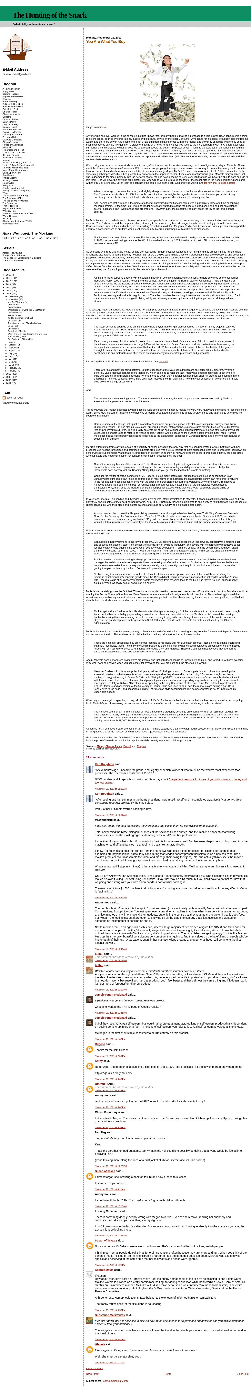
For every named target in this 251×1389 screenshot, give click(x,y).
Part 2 (13, 238)
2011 (9, 293)
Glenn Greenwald (11, 142)
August (12, 350)
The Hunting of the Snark (49, 15)
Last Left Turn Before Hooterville (19, 165)
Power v (11, 342)
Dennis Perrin (9, 122)
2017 (9, 274)
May (10, 359)
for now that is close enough (220, 182)
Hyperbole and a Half (13, 149)
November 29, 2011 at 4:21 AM (110, 1189)
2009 (9, 377)
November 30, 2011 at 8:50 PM (110, 1339)
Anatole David (104, 1269)
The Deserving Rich (17, 337)
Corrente (7, 116)
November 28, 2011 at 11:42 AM (110, 897)
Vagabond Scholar (12, 208)
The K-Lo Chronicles (13, 260)
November (13, 299)
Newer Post (92, 1373)
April (10, 362)
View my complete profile (16, 402)
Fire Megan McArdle (13, 134)
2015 (9, 281)
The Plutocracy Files (13, 198)
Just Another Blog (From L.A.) (18, 162)
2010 (9, 373)
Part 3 (20, 238)
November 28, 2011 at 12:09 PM (111, 960)
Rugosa (141, 746)
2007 (9, 383)
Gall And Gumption (12, 139)
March (11, 365)
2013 (9, 287)
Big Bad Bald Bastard (13, 96)
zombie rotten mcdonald (111, 994)
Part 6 (41, 238)
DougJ (127, 746)
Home (168, 1373)
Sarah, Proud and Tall (13, 188)
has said (163, 361)
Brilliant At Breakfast (13, 104)
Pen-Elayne (8, 175)
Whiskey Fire (9, 211)
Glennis (100, 1344)
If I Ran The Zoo (11, 155)
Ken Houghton (104, 764)
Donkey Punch (10, 127)
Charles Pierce (113, 746)
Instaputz (7, 160)
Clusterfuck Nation (12, 114)
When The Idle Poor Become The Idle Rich (27, 334)
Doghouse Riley (11, 124)
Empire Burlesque (12, 129)
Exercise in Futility (12, 132)
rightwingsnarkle (11, 223)
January (12, 371)
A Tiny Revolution (11, 88)
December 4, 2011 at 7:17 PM (109, 1362)
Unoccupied (13, 329)
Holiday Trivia (14, 305)
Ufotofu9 (100, 1084)
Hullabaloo (8, 147)
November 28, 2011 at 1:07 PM (110, 1039)
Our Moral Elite (15, 321)
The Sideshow (10, 203)
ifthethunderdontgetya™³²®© (17, 221)
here (104, 127)
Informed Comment (12, 157)
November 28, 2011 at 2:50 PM (110, 1056)
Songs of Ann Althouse (14, 255)
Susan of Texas (105, 1171)
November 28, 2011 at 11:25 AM (110, 789)
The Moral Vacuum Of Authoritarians (24, 323)
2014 (9, 284)
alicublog (7, 218)
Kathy (99, 1060)
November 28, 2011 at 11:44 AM (110, 949)
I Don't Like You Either (14, 152)
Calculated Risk (10, 109)
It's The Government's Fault (20, 318)
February (13, 368)
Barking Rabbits (11, 94)
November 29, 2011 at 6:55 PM (110, 1310)
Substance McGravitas (110, 1315)
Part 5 (34, 238)
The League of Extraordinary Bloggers (22, 257)
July (10, 353)
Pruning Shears (10, 180)
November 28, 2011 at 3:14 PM (110, 1090)
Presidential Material (17, 331)
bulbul (99, 953)
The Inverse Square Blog (15, 195)
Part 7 (48, 238)
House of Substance (13, 144)
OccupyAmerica (15, 313)
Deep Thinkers (14, 307)
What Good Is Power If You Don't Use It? (26, 310)
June (11, 356)
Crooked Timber (11, 119)
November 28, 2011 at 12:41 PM (111, 1013)
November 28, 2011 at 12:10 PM (111, 990)
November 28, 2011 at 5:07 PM (110, 1107)
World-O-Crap (10, 216)
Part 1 (6, 238)
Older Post (242, 1373)
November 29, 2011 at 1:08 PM (110, 1265)
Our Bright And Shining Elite (20, 339)
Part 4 (27, 238)
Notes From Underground (15, 170)
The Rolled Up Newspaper (16, 200)
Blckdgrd (7, 99)
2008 (9, 380)
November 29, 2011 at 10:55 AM (110, 1235)
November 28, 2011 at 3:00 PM (110, 1079)
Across (12, 252)
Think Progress (10, 205)
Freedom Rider (10, 137)
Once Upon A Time (12, 172)
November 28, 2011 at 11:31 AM (110, 815)
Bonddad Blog (10, 101)
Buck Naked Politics (13, 106)
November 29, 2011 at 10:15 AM (110, 1206)
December (13, 296)
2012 (9, 290)
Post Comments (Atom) (115, 1380)
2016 (9, 278)
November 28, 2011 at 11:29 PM (111, 1166)
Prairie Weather (10, 177)
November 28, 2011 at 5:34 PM (110, 1127)
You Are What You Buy (18, 302)
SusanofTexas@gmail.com (17, 74)
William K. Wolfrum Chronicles (18, 213)
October (12, 345)
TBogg (100, 746)
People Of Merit (15, 315)
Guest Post (13, 326)
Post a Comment (94, 1368)
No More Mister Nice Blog (15, 167)
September (14, 347)
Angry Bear (8, 91)
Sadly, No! (8, 185)
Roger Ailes (8, 183)
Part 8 (55, 238)
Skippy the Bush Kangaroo (16, 190)
